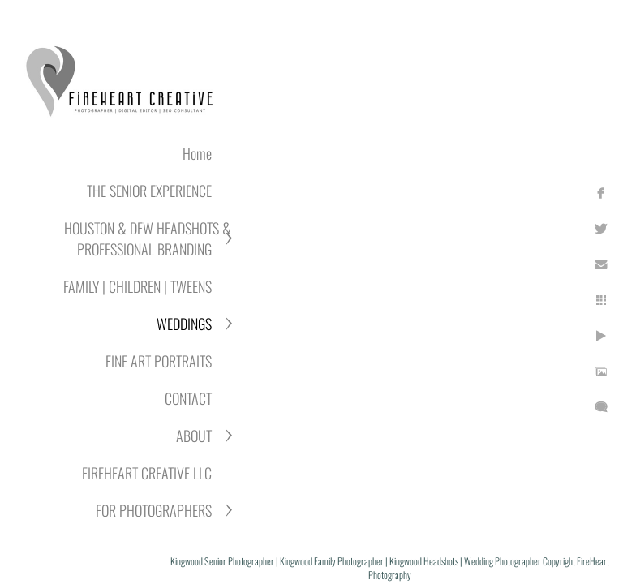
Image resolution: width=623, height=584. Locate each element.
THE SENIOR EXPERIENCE (149, 190)
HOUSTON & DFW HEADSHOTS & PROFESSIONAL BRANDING (147, 238)
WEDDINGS (184, 323)
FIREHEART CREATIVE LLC (147, 472)
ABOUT (194, 435)
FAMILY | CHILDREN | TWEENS (137, 286)
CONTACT (188, 398)
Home (197, 153)
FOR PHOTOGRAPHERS (154, 510)
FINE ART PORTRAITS (158, 360)
